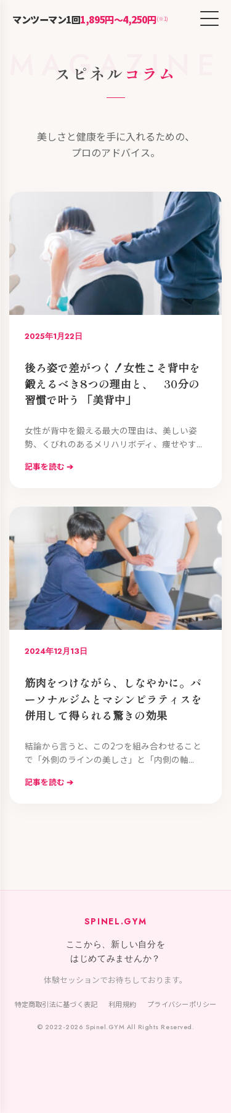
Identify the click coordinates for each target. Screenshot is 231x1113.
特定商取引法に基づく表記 (56, 1004)
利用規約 (122, 1004)
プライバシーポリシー (181, 1004)
